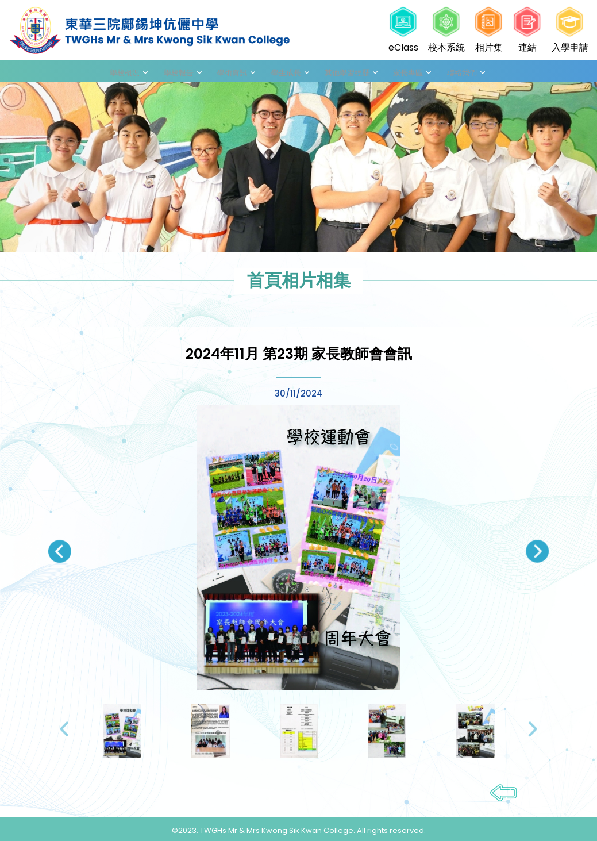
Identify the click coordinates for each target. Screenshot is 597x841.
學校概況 (156, 73)
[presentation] (59, 555)
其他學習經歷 (342, 73)
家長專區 (394, 73)
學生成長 (291, 73)
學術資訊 (246, 73)
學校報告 (201, 73)
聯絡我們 (439, 73)
